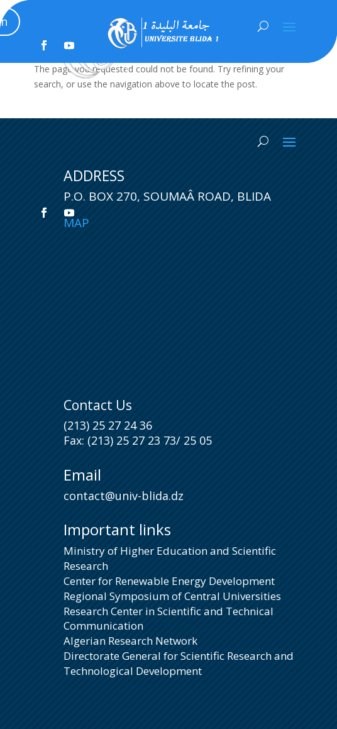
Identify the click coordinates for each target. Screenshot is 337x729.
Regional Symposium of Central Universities (172, 596)
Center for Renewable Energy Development (169, 581)
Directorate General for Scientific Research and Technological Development (179, 663)
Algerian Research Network (130, 640)
